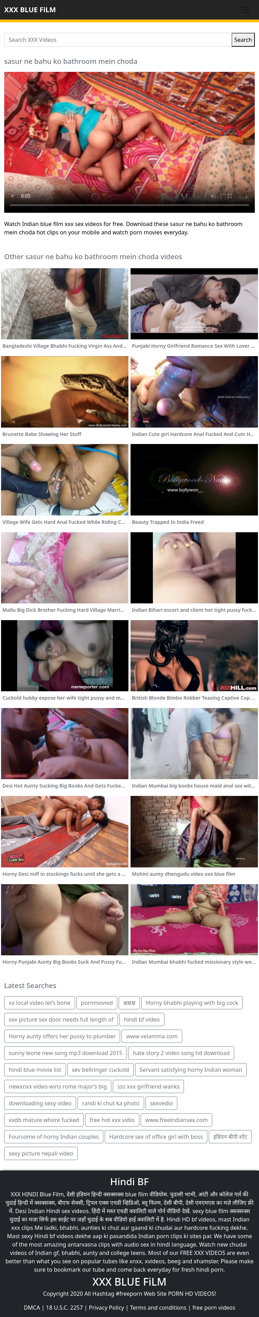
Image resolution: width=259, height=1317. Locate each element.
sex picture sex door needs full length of (61, 1019)
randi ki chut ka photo (110, 1103)
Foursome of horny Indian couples (54, 1137)
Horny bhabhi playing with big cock (192, 1003)
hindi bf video (142, 1019)
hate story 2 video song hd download (181, 1053)
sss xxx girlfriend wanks (148, 1086)
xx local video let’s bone (40, 1003)
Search (243, 40)
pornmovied (97, 1003)
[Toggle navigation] (245, 10)
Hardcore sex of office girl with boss (156, 1137)
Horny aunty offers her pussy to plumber (62, 1036)
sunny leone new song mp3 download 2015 (65, 1053)
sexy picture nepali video (41, 1153)
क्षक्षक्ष (129, 1003)
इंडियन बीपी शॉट (230, 1137)
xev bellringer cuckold (100, 1070)
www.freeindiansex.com (176, 1120)
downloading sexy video (40, 1103)
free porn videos (213, 1307)
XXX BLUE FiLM (30, 9)
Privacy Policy (106, 1307)
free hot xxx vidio (112, 1120)
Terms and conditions (158, 1307)
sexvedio (161, 1103)
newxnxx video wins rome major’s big (58, 1086)
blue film (136, 1194)
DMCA (32, 1307)
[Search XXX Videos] (118, 40)
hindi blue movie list (35, 1070)
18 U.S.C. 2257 (64, 1307)
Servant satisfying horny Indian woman (191, 1070)
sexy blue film (210, 1211)
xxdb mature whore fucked (44, 1120)
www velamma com (152, 1036)
